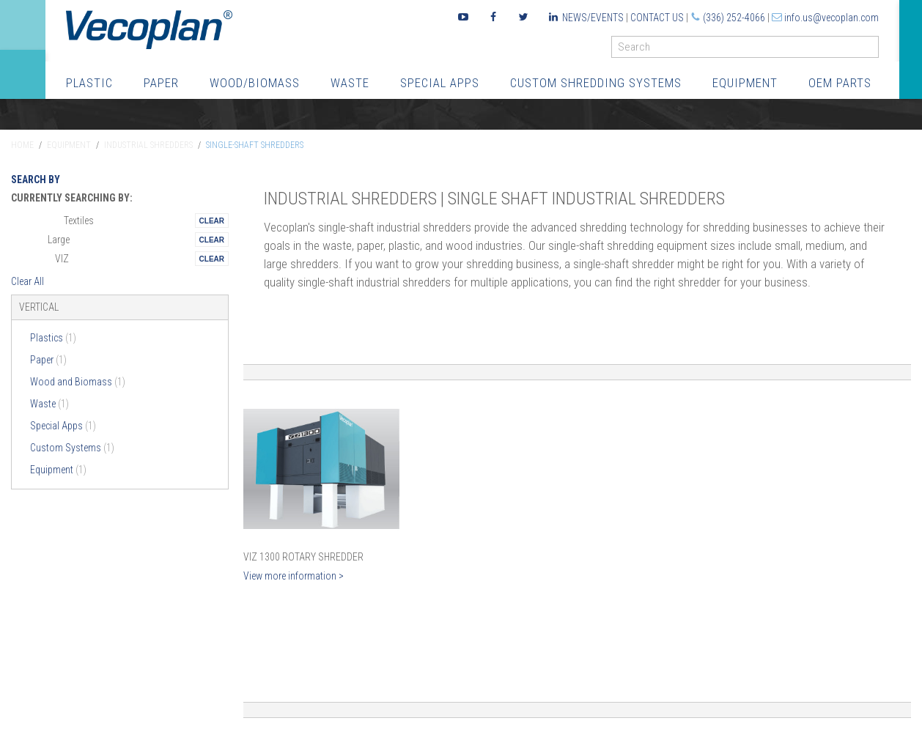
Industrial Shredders (148, 145)
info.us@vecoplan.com (831, 17)
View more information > (293, 576)
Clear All (27, 281)
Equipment (745, 82)
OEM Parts (839, 82)
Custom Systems (72, 448)
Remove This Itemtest (212, 220)
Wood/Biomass (255, 82)
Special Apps (439, 82)
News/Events (593, 17)
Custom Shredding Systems (596, 82)
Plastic (89, 82)
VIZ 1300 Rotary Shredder (303, 557)
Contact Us (657, 17)
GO (873, 50)
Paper (161, 82)
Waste (350, 82)
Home (22, 145)
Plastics (53, 338)
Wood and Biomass (77, 382)
